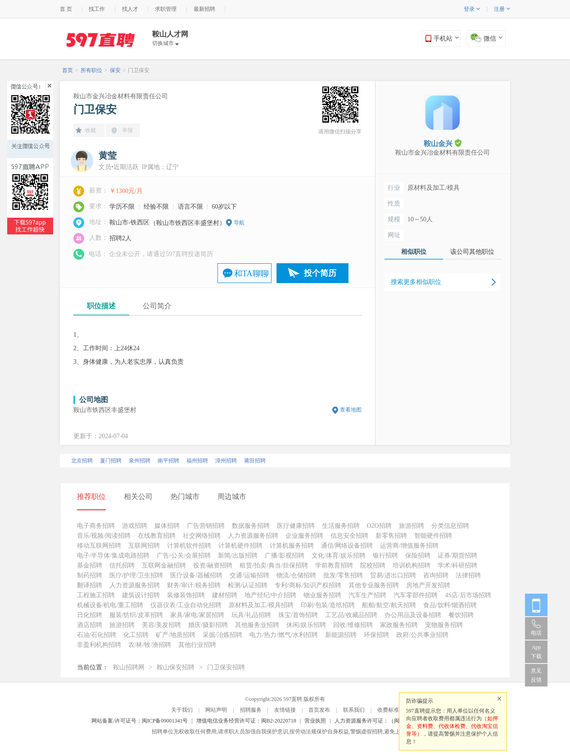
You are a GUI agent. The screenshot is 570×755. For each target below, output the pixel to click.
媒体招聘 (167, 525)
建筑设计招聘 (141, 595)
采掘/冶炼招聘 (222, 634)
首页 (67, 70)
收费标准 (388, 710)
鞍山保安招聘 (176, 667)
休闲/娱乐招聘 (306, 625)
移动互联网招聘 (99, 545)
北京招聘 (82, 461)
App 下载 (536, 651)
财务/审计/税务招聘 (194, 585)
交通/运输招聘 (249, 575)
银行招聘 (385, 555)
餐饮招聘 (461, 615)
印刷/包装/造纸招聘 (328, 605)
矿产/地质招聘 (175, 634)
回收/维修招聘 (353, 625)
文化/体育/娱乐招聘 (339, 555)
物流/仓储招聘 (296, 575)
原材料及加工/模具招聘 (261, 605)
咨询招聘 (435, 575)
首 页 (66, 9)
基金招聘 (89, 565)
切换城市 (165, 43)
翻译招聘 (89, 585)
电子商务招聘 (96, 525)
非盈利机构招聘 (99, 644)
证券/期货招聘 (457, 555)
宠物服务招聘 (444, 625)
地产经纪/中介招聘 (270, 595)
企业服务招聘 (304, 535)
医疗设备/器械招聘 (196, 575)
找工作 (97, 9)
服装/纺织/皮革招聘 (136, 615)
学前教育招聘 (334, 565)
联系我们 (354, 710)
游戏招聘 (134, 525)
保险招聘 (417, 555)
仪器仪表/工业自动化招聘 (186, 605)
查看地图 (351, 410)
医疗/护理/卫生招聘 (136, 575)
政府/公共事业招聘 (422, 634)
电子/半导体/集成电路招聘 (113, 555)
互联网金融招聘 (164, 565)
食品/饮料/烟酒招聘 (450, 605)
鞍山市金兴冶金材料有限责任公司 (120, 96)
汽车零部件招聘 (416, 595)
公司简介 (157, 306)
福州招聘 (197, 461)
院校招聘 (372, 565)
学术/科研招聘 (457, 565)
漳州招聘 (226, 461)
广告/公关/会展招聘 (184, 555)
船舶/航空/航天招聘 (389, 605)
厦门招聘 (111, 461)
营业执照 (315, 721)
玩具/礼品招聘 (251, 615)
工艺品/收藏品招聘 (351, 615)
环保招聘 (376, 634)
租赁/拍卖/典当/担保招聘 (274, 565)
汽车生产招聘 (367, 595)
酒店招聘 (89, 625)
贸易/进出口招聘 (393, 575)
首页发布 (319, 710)
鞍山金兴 (442, 143)
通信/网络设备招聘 (347, 545)
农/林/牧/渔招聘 (150, 644)
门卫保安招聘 (226, 667)
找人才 (130, 9)
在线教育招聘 (157, 535)
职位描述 (101, 306)
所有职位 (91, 70)
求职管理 (165, 9)
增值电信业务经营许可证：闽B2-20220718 (246, 721)
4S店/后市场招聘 (468, 595)
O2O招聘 (379, 525)
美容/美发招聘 (161, 625)
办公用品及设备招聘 (413, 615)
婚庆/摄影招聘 (208, 625)
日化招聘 (89, 615)
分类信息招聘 (450, 525)
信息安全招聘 (349, 535)
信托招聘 (122, 565)
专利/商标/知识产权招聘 (308, 585)
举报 (127, 130)
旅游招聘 (411, 525)
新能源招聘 (341, 634)
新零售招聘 (391, 535)
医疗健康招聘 (296, 525)
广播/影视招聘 (284, 555)
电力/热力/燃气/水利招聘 (283, 634)
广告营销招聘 (206, 525)
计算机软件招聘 (189, 545)
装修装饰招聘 (186, 595)
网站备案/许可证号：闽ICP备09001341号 (139, 721)
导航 (239, 223)
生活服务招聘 (341, 525)
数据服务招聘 (251, 525)
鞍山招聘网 (129, 667)
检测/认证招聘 (247, 585)
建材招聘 (224, 595)
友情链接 (285, 710)
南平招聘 (168, 461)
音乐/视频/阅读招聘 (104, 535)
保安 (115, 70)
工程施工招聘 (96, 595)
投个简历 (320, 273)
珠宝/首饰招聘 (298, 615)
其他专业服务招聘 (373, 585)
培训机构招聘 (411, 565)
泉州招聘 (139, 461)
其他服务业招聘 (257, 625)
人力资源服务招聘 (253, 535)
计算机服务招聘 (292, 545)
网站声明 (216, 710)
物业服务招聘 (322, 595)
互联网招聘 (144, 545)
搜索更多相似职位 (416, 282)
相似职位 (413, 251)
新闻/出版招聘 (238, 555)
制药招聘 (89, 575)
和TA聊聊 (251, 273)
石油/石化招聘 (97, 634)
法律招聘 (468, 575)
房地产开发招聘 (428, 585)
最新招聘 (204, 9)
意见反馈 (536, 675)
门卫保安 (138, 70)
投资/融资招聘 (213, 565)
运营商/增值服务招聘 (409, 545)
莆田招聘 (255, 461)
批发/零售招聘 (343, 575)
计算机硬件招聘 (240, 545)
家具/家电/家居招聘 (197, 615)
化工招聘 (136, 634)
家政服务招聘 (399, 625)
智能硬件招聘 (433, 535)
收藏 (90, 130)
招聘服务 (251, 710)
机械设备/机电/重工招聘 (110, 605)
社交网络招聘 (202, 535)
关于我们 (182, 710)
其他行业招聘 (197, 644)
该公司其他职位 (472, 251)
